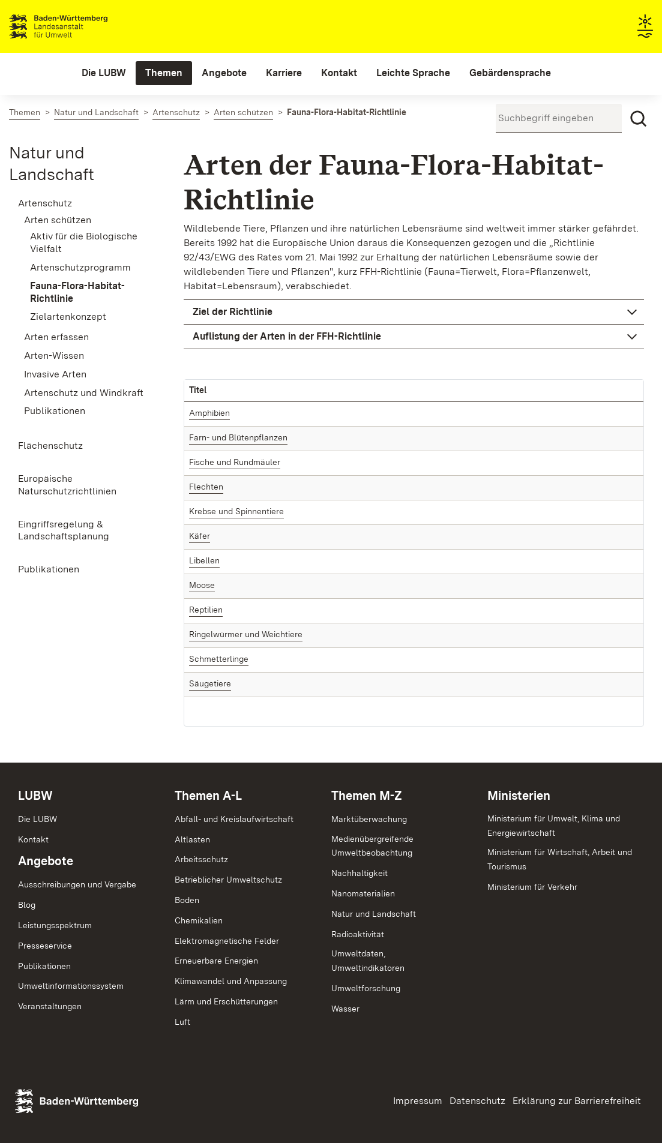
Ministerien (518, 795)
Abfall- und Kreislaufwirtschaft (234, 819)
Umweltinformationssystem (71, 986)
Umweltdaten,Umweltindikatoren (368, 961)
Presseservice (45, 945)
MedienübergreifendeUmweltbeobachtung (372, 846)
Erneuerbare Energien (216, 960)
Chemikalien (199, 920)
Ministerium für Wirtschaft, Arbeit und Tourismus (559, 859)
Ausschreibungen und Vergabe (77, 884)
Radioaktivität (357, 934)
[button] (414, 312)
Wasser (345, 1008)
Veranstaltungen (50, 1006)
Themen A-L (208, 795)
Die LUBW (37, 819)
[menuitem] (104, 73)
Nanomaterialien (363, 893)
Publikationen (44, 966)
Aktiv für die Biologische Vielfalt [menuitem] (83, 242)
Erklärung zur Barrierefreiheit (577, 1100)
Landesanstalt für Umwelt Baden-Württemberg (79, 26)
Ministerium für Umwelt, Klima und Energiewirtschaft (553, 826)
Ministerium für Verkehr (532, 887)
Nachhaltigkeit (359, 873)
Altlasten (192, 839)
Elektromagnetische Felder (227, 941)
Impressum (417, 1100)
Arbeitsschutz (201, 859)
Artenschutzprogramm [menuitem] (80, 267)
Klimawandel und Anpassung (231, 981)
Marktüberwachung (369, 819)
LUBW (35, 795)
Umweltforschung (365, 988)
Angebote (45, 861)
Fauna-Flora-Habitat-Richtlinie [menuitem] (77, 292)
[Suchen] (638, 118)
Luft (182, 1022)
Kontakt (33, 839)
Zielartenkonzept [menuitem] (68, 316)
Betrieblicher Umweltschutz (228, 879)
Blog (26, 905)
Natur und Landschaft (373, 914)
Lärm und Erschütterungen (226, 1001)
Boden (187, 900)
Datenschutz (477, 1100)
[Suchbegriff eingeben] (559, 118)
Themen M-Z (366, 795)
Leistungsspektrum (55, 925)
